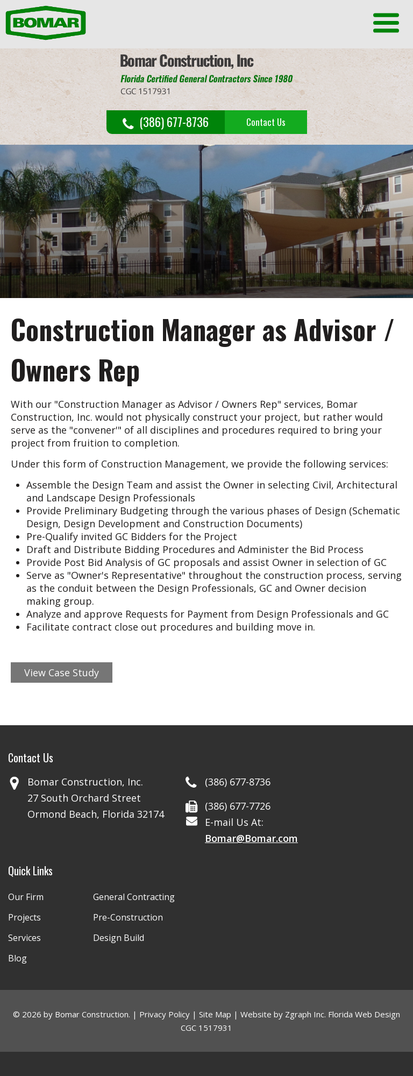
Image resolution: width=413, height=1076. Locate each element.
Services (24, 938)
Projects (24, 917)
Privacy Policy (164, 1014)
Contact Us (266, 122)
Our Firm (26, 897)
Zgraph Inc (304, 1014)
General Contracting (134, 897)
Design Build (118, 938)
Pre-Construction (128, 917)
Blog (17, 958)
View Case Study (61, 672)
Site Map (215, 1014)
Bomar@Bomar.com (251, 838)
